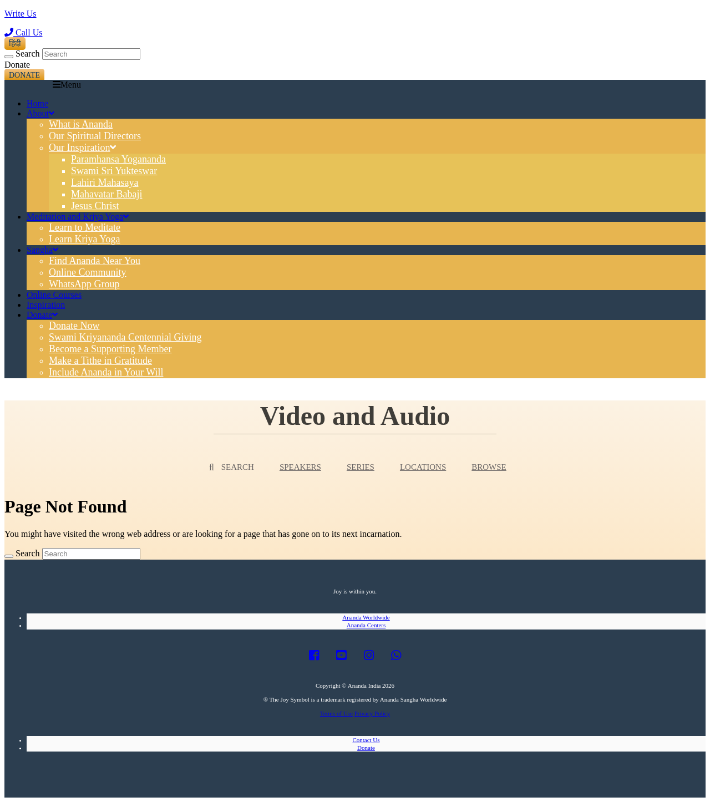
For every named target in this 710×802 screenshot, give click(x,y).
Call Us (23, 32)
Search (28, 53)
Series (360, 467)
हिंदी (15, 43)
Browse (488, 467)
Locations (423, 467)
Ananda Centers (366, 625)
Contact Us (365, 740)
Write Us (20, 13)
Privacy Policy (372, 713)
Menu (67, 84)
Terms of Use (336, 713)
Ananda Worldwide (365, 617)
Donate (24, 75)
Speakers (300, 467)
